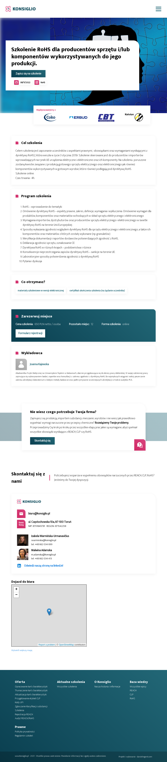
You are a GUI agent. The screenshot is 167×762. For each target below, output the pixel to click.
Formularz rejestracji (30, 333)
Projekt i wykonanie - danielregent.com (135, 756)
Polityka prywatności (25, 732)
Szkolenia (19, 710)
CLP (132, 695)
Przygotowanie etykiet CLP (27, 698)
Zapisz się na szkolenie (28, 73)
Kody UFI (19, 702)
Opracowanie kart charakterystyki (31, 687)
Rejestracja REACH (24, 714)
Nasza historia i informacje (107, 687)
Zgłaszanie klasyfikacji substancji (31, 706)
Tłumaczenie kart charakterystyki (31, 690)
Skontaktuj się (42, 440)
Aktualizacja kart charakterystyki (31, 695)
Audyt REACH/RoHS (24, 718)
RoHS (132, 698)
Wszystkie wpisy (138, 687)
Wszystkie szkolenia (67, 687)
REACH (133, 690)
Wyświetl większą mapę (21, 650)
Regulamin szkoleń (24, 736)
